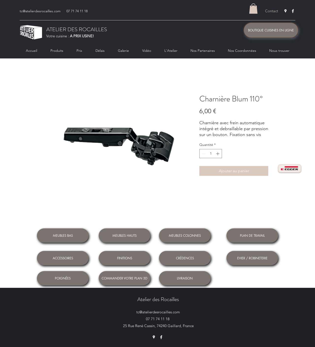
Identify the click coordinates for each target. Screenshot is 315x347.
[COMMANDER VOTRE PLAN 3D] (124, 278)
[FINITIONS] (124, 258)
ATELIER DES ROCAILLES (76, 29)
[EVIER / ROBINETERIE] (252, 258)
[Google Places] (285, 11)
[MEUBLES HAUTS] (124, 235)
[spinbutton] (210, 153)
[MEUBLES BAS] (63, 235)
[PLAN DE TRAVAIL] (252, 235)
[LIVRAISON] (185, 278)
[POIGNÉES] (63, 278)
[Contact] (271, 11)
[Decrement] (203, 153)
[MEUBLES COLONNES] (185, 235)
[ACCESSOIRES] (63, 258)
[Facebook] (292, 11)
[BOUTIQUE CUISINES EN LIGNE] (271, 30)
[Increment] (218, 153)
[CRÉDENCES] (185, 258)
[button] (253, 8)
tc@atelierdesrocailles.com (40, 11)
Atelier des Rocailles (158, 299)
